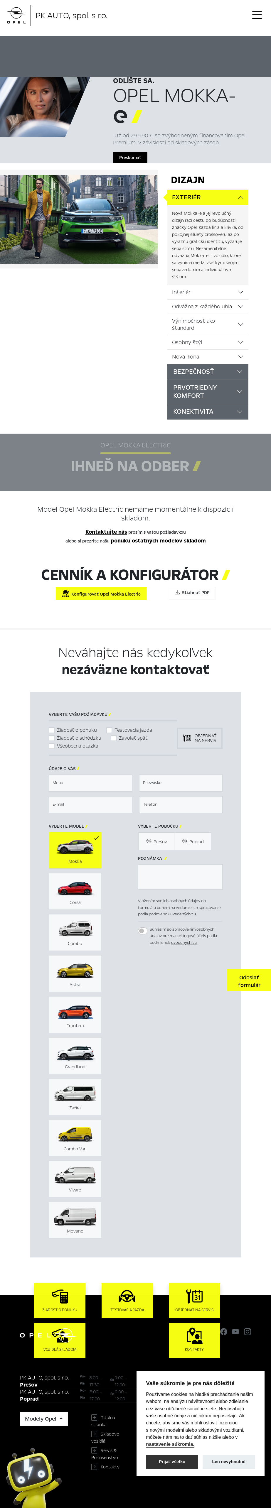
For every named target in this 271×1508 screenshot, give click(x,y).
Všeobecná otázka (77, 746)
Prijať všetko (172, 1461)
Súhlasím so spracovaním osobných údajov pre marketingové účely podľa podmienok (183, 936)
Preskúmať (130, 157)
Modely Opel (41, 1419)
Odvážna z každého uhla (202, 306)
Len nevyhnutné (228, 1461)
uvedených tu (183, 914)
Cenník (228, 45)
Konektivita (193, 411)
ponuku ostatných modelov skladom (158, 541)
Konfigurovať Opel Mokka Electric (101, 593)
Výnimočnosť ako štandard (193, 324)
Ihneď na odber (162, 45)
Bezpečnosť (193, 371)
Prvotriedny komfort (195, 391)
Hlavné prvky (122, 45)
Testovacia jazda (133, 730)
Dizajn (188, 180)
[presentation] (182, 979)
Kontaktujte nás (106, 532)
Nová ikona (185, 357)
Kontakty (110, 1467)
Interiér (181, 292)
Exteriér (186, 197)
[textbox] (90, 783)
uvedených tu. (184, 942)
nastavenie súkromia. (170, 1444)
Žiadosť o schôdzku (79, 738)
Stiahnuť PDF (192, 593)
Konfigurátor (202, 45)
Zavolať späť (133, 738)
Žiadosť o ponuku (77, 730)
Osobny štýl (187, 342)
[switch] (142, 930)
